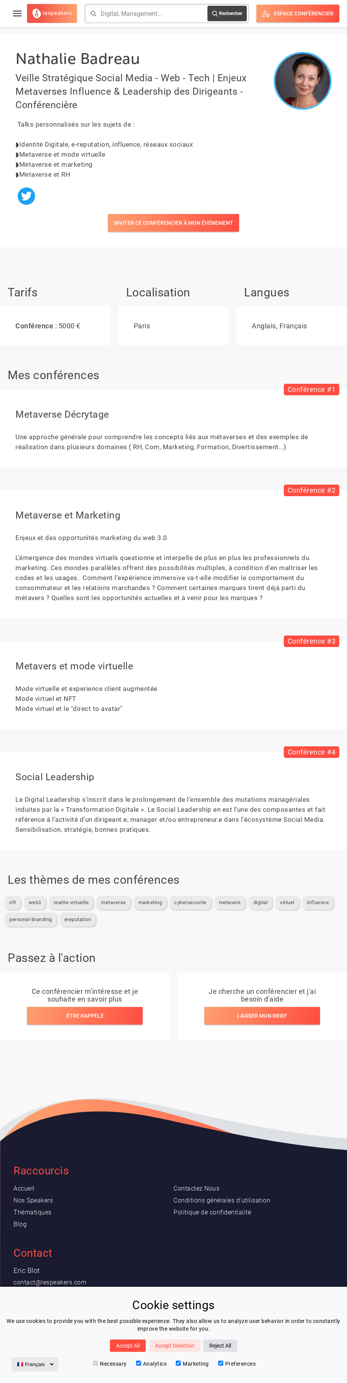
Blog (20, 1224)
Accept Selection (174, 1346)
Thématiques (32, 1212)
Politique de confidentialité (212, 1212)
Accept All (128, 1346)
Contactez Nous (196, 1188)
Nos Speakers (33, 1200)
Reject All (220, 1346)
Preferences (237, 1364)
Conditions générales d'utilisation (222, 1200)
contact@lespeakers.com (49, 1282)
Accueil (24, 1188)
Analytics (151, 1364)
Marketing (192, 1364)
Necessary (110, 1364)
